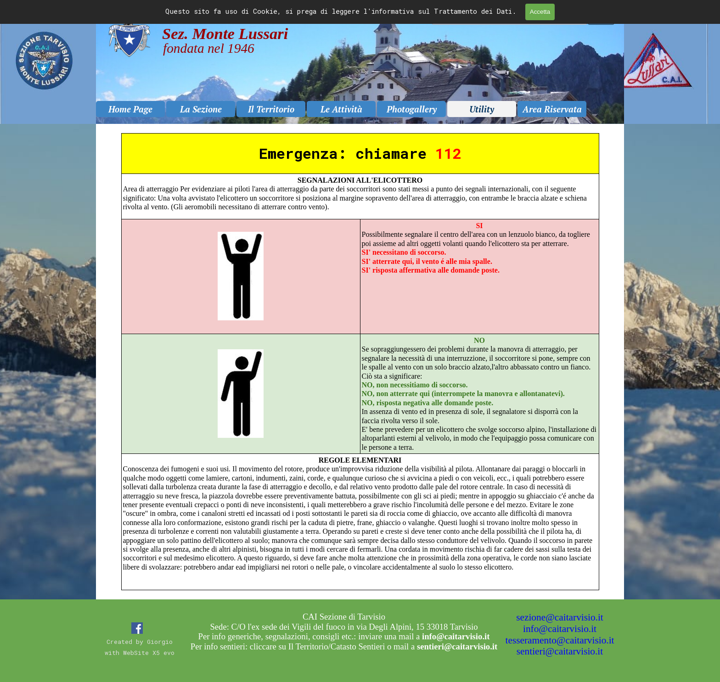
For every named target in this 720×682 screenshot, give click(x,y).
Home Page (130, 109)
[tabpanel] (360, 361)
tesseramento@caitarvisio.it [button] (560, 640)
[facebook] (137, 628)
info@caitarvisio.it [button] (559, 628)
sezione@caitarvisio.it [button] (559, 617)
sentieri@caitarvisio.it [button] (560, 651)
